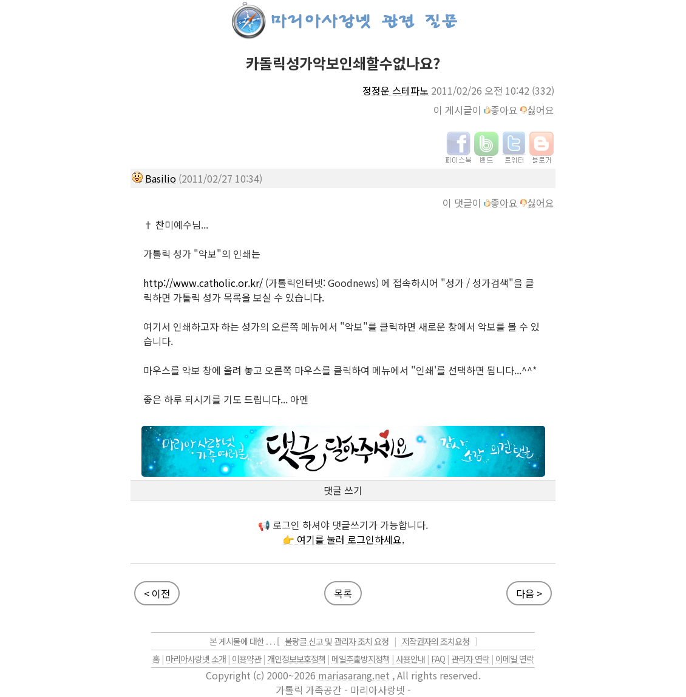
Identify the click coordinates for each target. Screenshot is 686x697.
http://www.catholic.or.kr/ (203, 282)
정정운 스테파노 (395, 90)
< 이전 (157, 593)
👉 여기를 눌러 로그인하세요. (343, 539)
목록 (343, 593)
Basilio (160, 178)
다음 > (529, 593)
